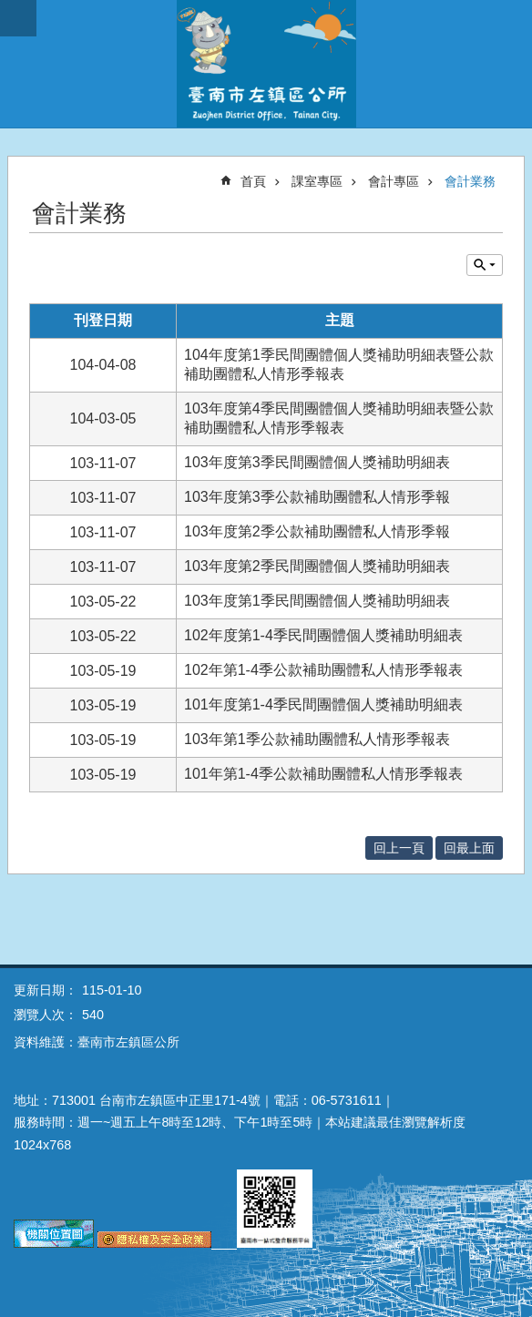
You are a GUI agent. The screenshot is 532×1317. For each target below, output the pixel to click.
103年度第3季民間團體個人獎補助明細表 (317, 462)
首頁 (253, 181)
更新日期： (45, 990)
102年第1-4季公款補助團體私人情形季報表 (323, 670)
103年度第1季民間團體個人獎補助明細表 (317, 600)
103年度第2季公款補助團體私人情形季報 (317, 531)
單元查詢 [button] (484, 265)
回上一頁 (399, 848)
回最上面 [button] (469, 848)
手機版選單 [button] (18, 18)
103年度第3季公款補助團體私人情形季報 (317, 497)
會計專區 (393, 181)
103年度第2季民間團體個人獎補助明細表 (317, 566)
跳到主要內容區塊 (9, 9)
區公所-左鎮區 (266, 64)
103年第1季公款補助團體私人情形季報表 (317, 739)
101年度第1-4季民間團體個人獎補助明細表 (323, 704)
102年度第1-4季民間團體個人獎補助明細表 (323, 635)
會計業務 (470, 181)
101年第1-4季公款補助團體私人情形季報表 (323, 773)
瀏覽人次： (45, 1014)
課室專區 (317, 181)
